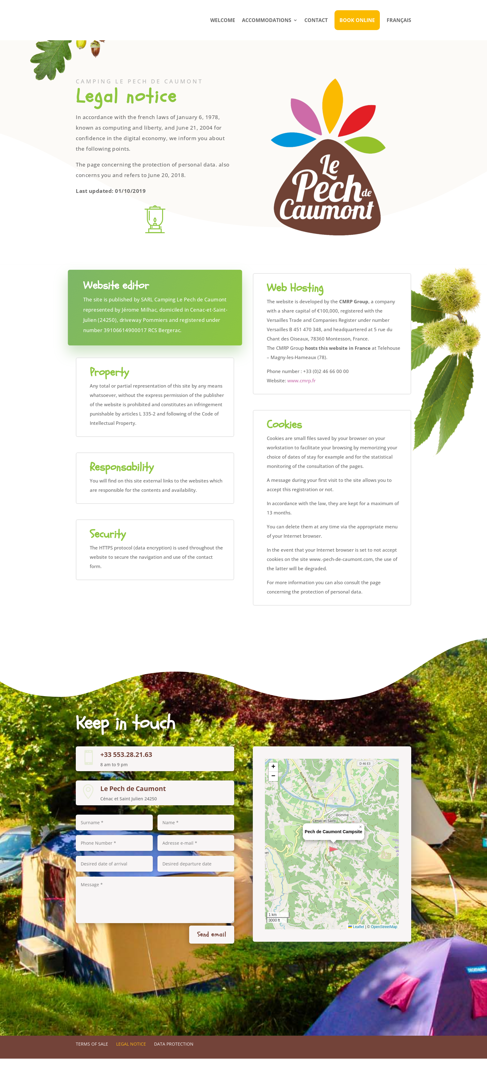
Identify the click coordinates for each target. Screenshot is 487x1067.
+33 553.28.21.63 (126, 762)
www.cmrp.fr (301, 389)
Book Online (357, 20)
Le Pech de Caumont (133, 797)
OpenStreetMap (384, 935)
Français (399, 20)
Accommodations (266, 20)
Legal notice (131, 1052)
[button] (334, 859)
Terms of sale (92, 1052)
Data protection (173, 1052)
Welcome (222, 20)
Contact (316, 20)
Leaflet (356, 935)
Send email (211, 943)
